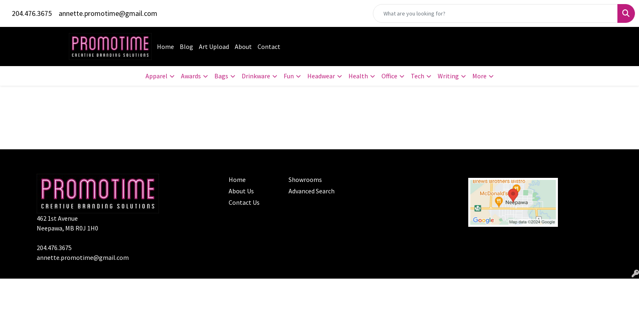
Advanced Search (312, 191)
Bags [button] (221, 76)
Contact (269, 46)
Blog (186, 46)
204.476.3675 (32, 13)
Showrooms (305, 179)
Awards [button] (191, 76)
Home (165, 46)
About (243, 46)
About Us (241, 191)
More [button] (479, 76)
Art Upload (214, 46)
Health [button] (358, 76)
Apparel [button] (156, 76)
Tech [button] (417, 76)
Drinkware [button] (256, 76)
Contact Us (244, 202)
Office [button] (389, 76)
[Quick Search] (495, 13)
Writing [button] (448, 76)
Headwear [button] (321, 76)
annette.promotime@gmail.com (108, 13)
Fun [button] (289, 76)
